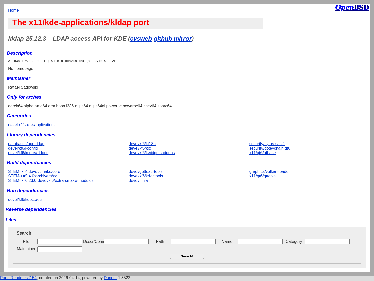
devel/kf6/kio (140, 149)
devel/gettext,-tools (145, 172)
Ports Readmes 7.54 (18, 278)
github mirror (173, 38)
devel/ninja (138, 181)
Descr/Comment (93, 242)
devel (13, 125)
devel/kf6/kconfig (23, 149)
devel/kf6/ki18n (142, 144)
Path (160, 242)
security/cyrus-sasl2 (267, 144)
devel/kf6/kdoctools (146, 177)
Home (13, 10)
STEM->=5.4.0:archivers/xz (32, 177)
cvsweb (141, 38)
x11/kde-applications (37, 125)
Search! (187, 257)
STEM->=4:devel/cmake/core (34, 172)
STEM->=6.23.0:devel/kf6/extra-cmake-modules (51, 181)
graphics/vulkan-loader (269, 172)
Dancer (110, 278)
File (26, 242)
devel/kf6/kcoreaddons (28, 153)
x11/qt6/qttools (262, 177)
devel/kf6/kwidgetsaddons (152, 153)
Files (11, 220)
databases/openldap (26, 144)
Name (226, 242)
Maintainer (26, 249)
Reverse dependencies (31, 210)
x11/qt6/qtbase (262, 153)
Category (294, 242)
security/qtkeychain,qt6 (269, 149)
